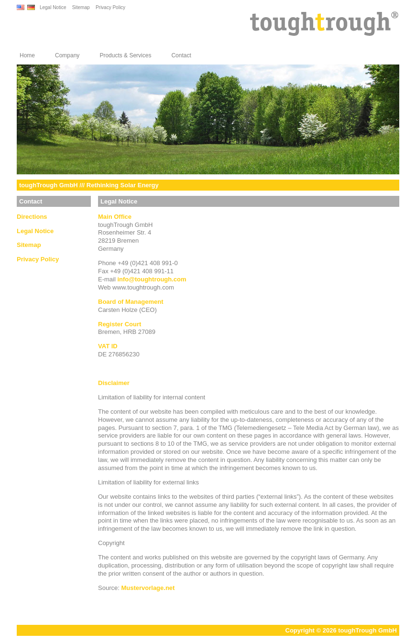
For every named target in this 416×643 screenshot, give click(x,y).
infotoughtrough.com (151, 279)
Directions (32, 216)
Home (27, 55)
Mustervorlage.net (148, 587)
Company (67, 55)
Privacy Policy (110, 7)
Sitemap (81, 7)
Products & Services (125, 55)
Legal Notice (53, 7)
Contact (181, 55)
